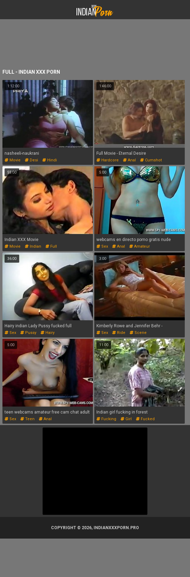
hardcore (107, 160)
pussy (28, 332)
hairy (47, 332)
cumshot (151, 160)
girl (126, 419)
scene (138, 332)
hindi (49, 160)
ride (118, 332)
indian (33, 246)
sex (102, 246)
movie (13, 160)
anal (129, 160)
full (51, 246)
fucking (106, 419)
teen (27, 419)
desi (31, 160)
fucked (145, 419)
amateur (139, 246)
